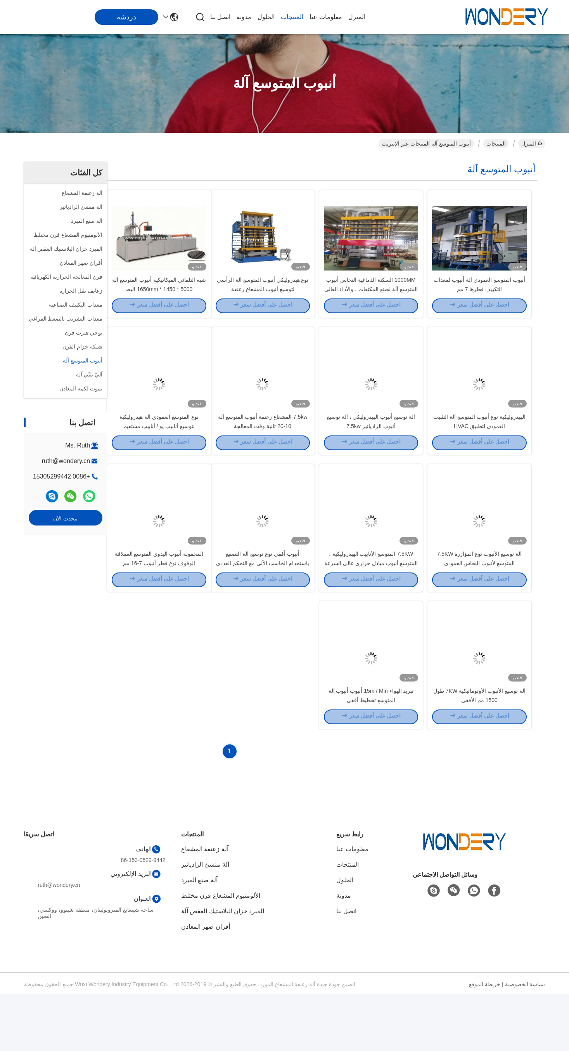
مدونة (244, 17)
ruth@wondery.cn (66, 461)
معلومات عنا (326, 17)
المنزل (356, 17)
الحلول (266, 17)
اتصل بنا (220, 17)
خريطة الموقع (484, 1042)
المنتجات (292, 17)
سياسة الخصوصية (525, 1042)
